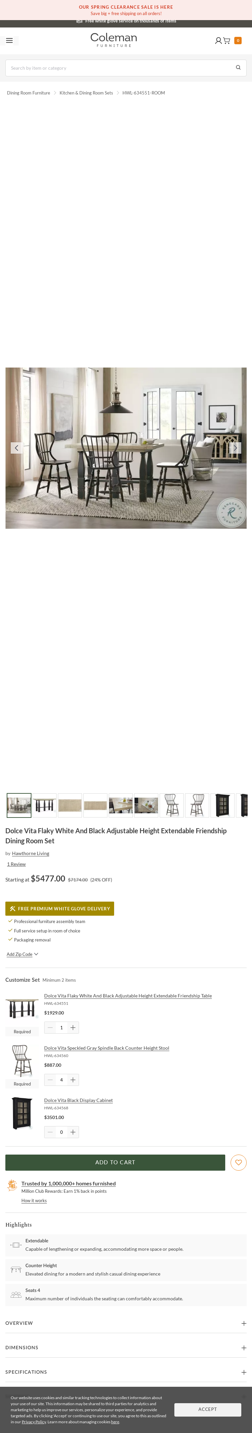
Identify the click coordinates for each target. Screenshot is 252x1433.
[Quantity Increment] (73, 1027)
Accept (207, 1410)
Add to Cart (115, 1162)
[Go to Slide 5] (121, 805)
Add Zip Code (22, 954)
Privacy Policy (34, 1421)
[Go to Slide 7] (172, 805)
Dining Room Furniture (28, 92)
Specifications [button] (26, 1372)
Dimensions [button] (21, 1348)
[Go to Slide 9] (223, 805)
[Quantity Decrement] (50, 1027)
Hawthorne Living (30, 853)
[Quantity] (61, 1028)
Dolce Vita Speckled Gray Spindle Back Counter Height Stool (106, 1048)
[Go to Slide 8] (197, 805)
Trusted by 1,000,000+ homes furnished (68, 1183)
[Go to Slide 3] (70, 805)
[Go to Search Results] (238, 68)
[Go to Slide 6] (146, 805)
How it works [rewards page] (34, 1200)
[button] (219, 41)
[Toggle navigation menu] (9, 41)
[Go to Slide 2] (44, 805)
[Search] (126, 68)
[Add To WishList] (239, 1163)
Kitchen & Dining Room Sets (86, 92)
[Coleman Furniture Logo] (114, 41)
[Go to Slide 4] (95, 805)
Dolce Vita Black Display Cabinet (78, 1100)
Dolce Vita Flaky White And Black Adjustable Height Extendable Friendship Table (128, 995)
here (115, 1421)
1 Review (16, 864)
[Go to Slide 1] (19, 805)
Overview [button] (19, 1323)
